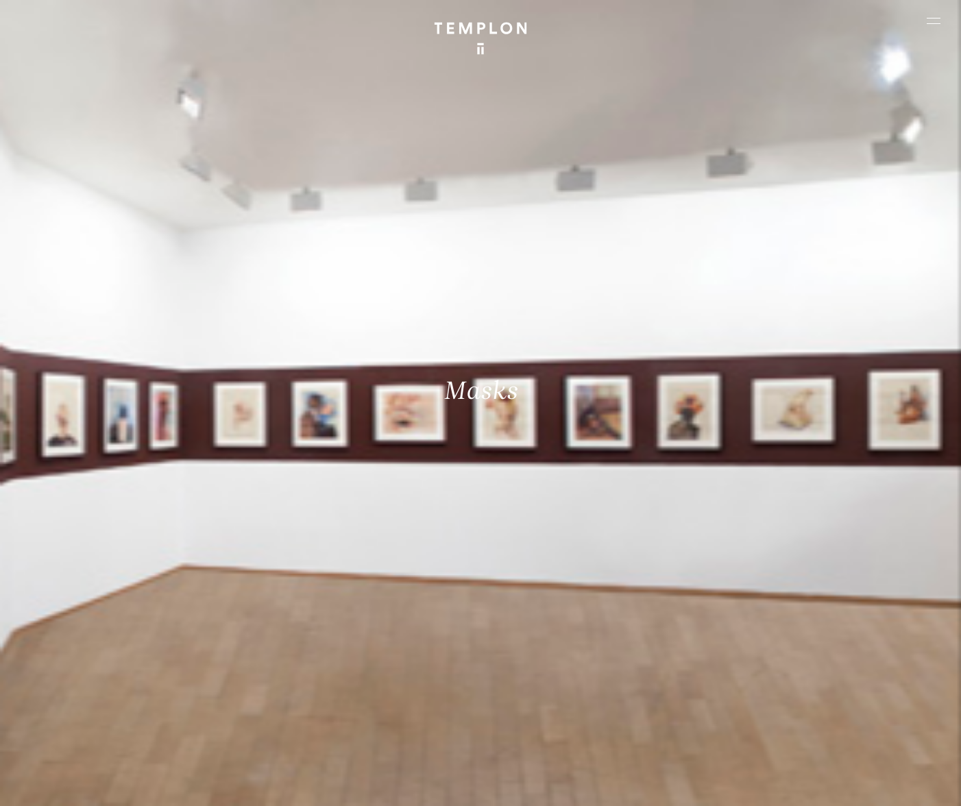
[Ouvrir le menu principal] (933, 20)
